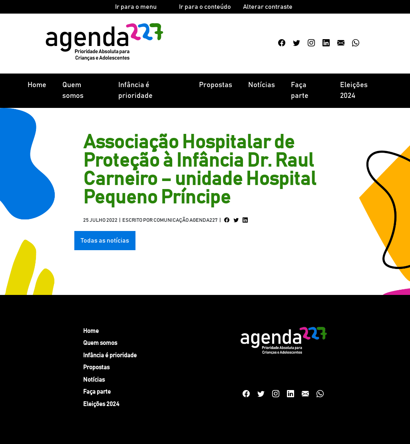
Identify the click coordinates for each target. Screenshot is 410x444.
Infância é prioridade (135, 91)
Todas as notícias (105, 240)
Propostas (215, 85)
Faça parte (299, 91)
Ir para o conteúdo (205, 7)
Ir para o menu (136, 7)
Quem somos (73, 91)
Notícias (261, 85)
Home (37, 85)
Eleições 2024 (354, 91)
